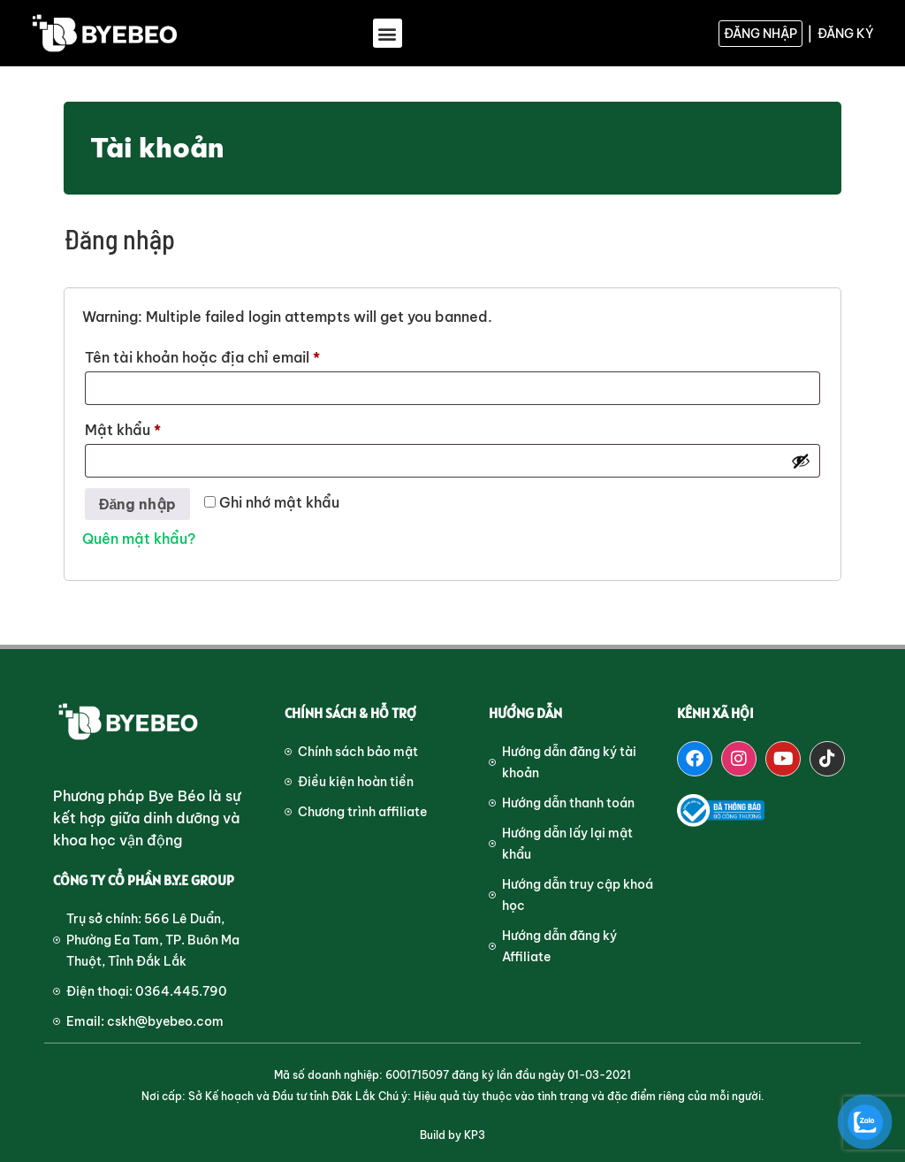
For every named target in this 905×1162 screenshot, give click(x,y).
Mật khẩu (140, 427)
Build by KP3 (452, 1135)
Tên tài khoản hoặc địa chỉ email (219, 354)
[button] (387, 33)
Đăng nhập (137, 504)
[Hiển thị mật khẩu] (800, 460)
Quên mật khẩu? (138, 538)
